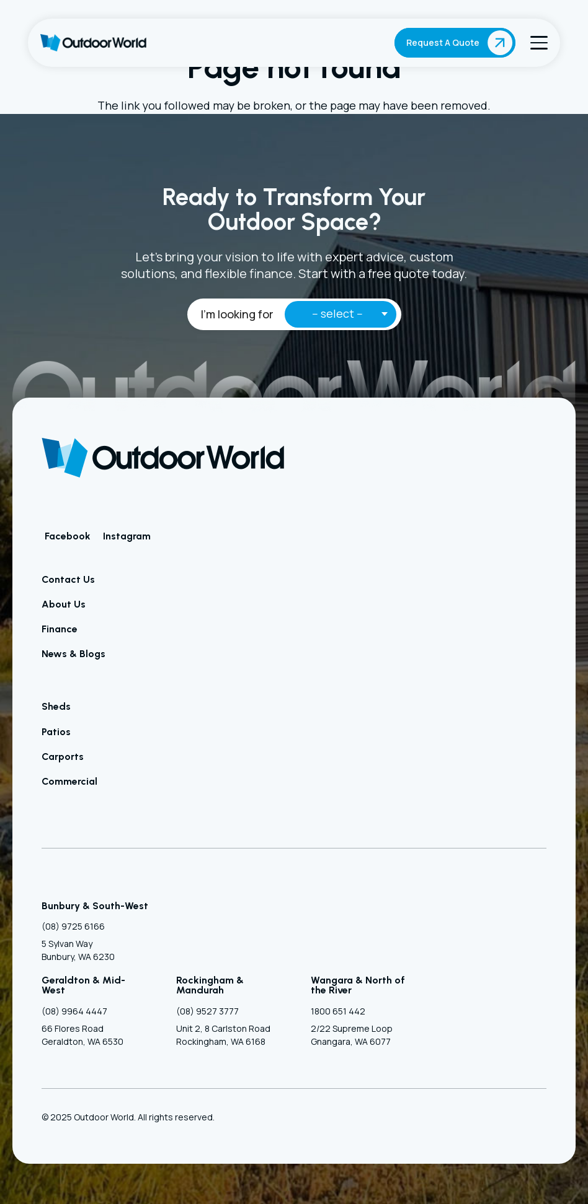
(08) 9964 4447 (74, 1011)
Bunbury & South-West (95, 906)
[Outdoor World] (93, 42)
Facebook (68, 536)
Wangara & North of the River (358, 985)
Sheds (56, 706)
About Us (64, 604)
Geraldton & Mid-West (83, 985)
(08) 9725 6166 (73, 926)
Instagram (127, 536)
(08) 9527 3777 (207, 1011)
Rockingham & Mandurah (210, 985)
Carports (63, 756)
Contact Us (68, 579)
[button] (539, 42)
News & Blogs (73, 654)
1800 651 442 (338, 1011)
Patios (56, 732)
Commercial (69, 781)
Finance (60, 629)
